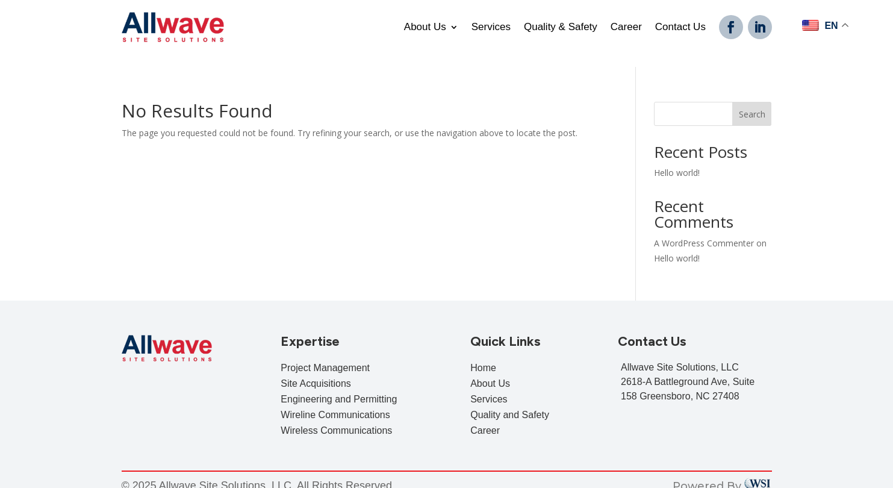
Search (752, 101)
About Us (425, 28)
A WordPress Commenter (704, 230)
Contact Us (680, 28)
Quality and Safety (509, 402)
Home (483, 355)
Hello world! (677, 160)
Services (491, 28)
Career (626, 28)
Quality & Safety (560, 28)
